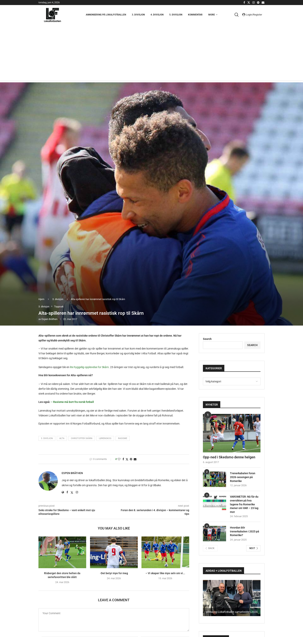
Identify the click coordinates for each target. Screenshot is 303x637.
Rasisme (122, 438)
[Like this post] (119, 459)
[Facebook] (244, 2)
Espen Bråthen (49, 319)
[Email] (263, 2)
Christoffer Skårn (81, 438)
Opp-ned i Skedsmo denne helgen (229, 457)
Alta (61, 438)
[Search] (237, 15)
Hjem (41, 299)
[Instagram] (253, 2)
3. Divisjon (138, 14)
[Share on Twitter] (127, 459)
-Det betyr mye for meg (114, 573)
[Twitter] (248, 2)
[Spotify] (258, 2)
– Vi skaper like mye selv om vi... (165, 573)
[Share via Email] (135, 459)
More (211, 14)
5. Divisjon (175, 14)
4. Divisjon (157, 14)
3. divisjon (57, 299)
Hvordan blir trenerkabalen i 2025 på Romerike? (244, 531)
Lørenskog (105, 438)
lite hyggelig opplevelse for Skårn (89, 367)
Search (207, 338)
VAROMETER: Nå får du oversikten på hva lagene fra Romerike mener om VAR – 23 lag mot (244, 504)
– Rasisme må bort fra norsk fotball (72, 401)
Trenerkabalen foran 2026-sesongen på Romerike (242, 477)
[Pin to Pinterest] (131, 459)
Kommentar (195, 14)
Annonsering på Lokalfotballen (106, 14)
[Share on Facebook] (123, 459)
